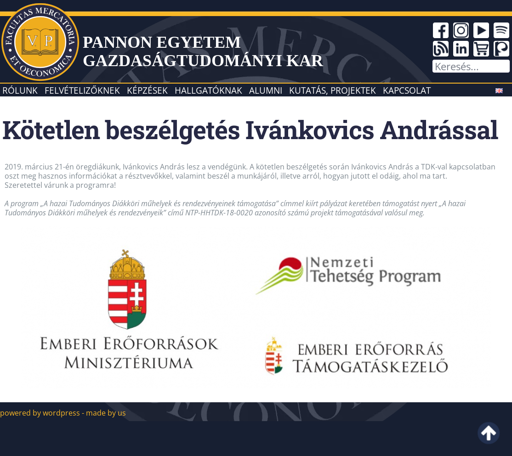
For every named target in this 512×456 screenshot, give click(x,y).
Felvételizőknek (82, 90)
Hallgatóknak (208, 90)
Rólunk (20, 90)
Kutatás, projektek (332, 90)
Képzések (147, 90)
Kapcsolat (407, 90)
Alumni (265, 90)
